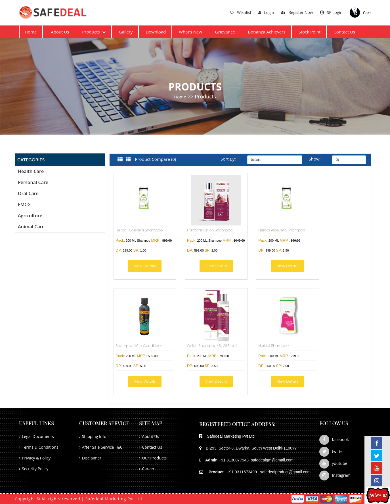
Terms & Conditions (40, 447)
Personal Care (33, 182)
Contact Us (344, 32)
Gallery (126, 32)
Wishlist (240, 12)
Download (156, 32)
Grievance (225, 32)
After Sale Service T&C (102, 447)
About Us (60, 32)
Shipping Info (94, 436)
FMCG (24, 204)
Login (266, 12)
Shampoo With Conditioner (140, 345)
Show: (315, 159)
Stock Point (309, 32)
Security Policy (35, 468)
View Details (145, 266)
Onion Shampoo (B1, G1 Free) (212, 345)
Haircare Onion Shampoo (209, 230)
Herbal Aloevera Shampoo (139, 230)
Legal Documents (38, 436)
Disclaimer (91, 458)
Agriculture (30, 215)
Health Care (31, 171)
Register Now (297, 12)
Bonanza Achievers (267, 32)
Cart (367, 12)
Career (148, 468)
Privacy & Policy (36, 458)
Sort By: (228, 159)
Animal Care (31, 226)
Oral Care (28, 193)
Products (94, 32)
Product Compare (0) (155, 159)
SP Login (331, 12)
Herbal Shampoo (273, 345)
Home (31, 32)
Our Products (154, 458)
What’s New (190, 32)
